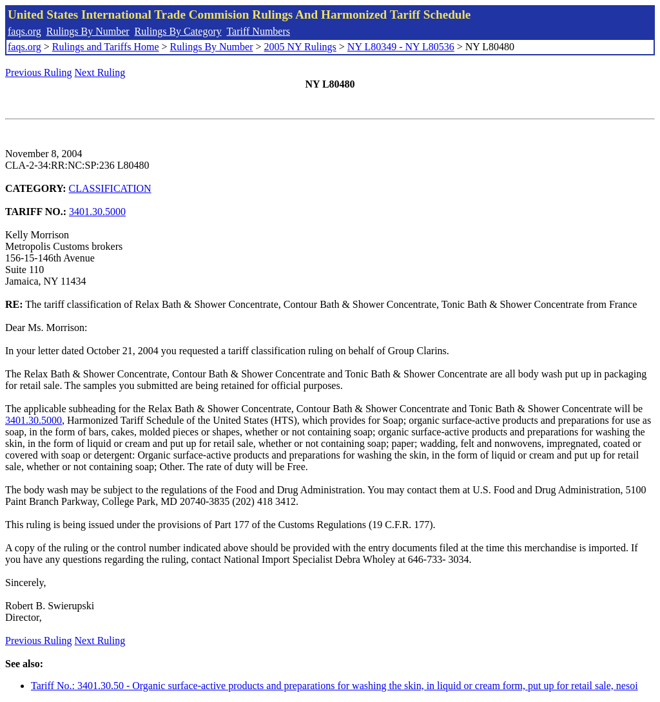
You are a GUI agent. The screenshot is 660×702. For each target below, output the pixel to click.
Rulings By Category (178, 31)
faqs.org (24, 31)
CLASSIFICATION (110, 188)
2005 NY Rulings (300, 46)
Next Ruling (100, 72)
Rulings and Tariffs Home (105, 46)
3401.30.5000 (97, 211)
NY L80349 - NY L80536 (400, 46)
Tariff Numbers (258, 31)
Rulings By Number (88, 31)
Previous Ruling (38, 72)
